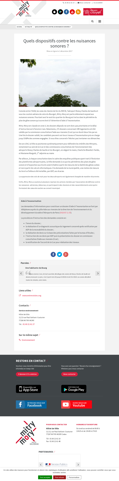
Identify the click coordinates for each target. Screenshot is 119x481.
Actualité (28, 27)
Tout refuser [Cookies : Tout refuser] (59, 477)
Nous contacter (84, 3)
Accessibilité (98, 3)
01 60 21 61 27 (29, 324)
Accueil (19, 27)
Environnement (27, 340)
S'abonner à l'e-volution (27, 374)
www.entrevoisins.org (30, 295)
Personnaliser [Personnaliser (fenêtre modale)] (74, 477)
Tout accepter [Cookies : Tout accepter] (45, 477)
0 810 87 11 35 (65, 212)
